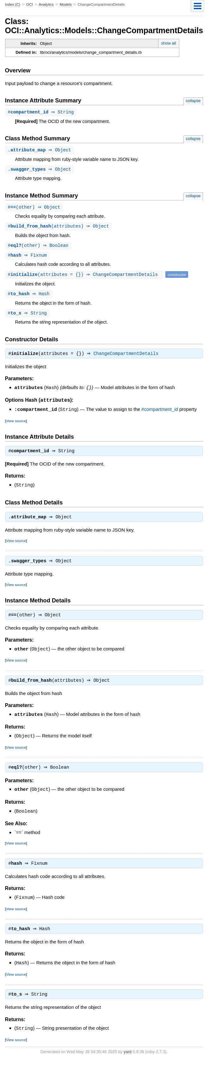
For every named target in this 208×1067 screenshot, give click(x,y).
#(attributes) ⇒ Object (59, 228)
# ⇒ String (41, 112)
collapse (193, 100)
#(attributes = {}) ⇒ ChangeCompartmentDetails (85, 277)
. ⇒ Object (40, 151)
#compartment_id (159, 412)
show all (168, 43)
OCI (29, 4)
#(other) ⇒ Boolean (39, 247)
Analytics (46, 4)
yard (128, 1057)
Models (66, 4)
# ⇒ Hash (29, 296)
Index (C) (13, 4)
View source (16, 424)
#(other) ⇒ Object (35, 208)
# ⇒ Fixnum (28, 257)
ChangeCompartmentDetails (127, 357)
